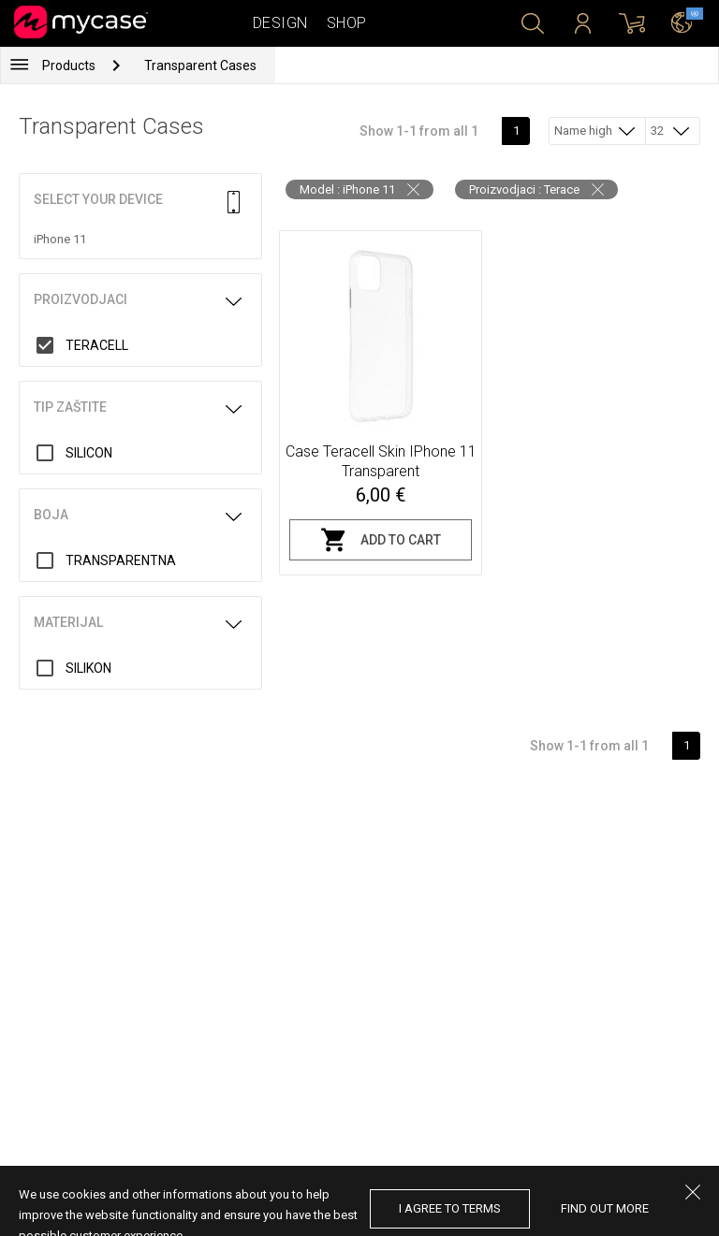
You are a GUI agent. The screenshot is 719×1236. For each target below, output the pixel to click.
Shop (347, 23)
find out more (605, 1208)
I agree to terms (450, 1208)
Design (280, 23)
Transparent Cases (200, 65)
